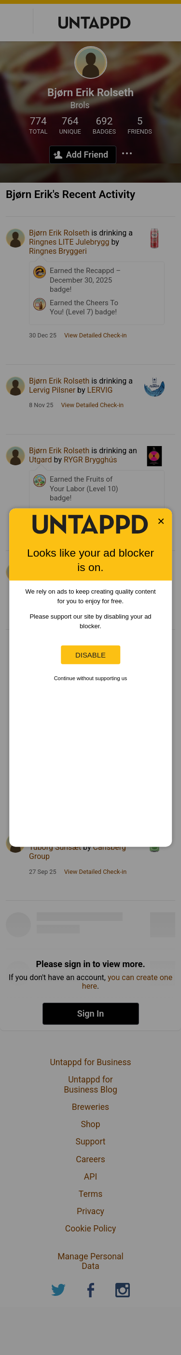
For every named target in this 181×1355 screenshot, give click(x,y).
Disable (90, 655)
